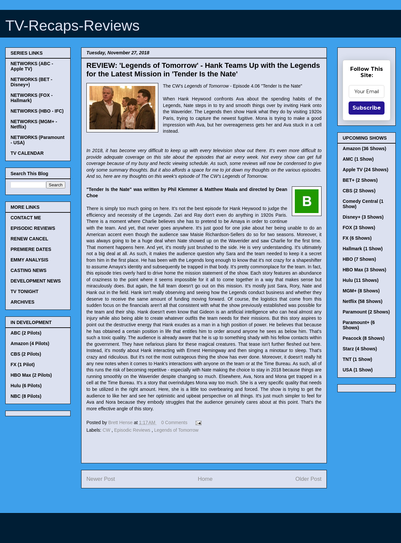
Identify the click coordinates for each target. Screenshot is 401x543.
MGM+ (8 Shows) (361, 290)
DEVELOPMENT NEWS (36, 281)
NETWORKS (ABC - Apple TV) (32, 66)
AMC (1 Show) (358, 159)
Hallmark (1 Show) (363, 248)
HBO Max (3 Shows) (364, 269)
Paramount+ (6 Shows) (359, 325)
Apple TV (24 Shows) (365, 169)
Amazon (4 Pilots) (30, 343)
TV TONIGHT (25, 291)
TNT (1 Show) (357, 359)
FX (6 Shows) (357, 238)
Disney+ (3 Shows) (363, 217)
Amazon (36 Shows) (364, 148)
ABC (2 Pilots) (26, 333)
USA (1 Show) (358, 369)
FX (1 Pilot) (23, 364)
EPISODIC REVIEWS (33, 228)
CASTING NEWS (28, 270)
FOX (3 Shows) (359, 227)
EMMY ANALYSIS (29, 259)
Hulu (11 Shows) (361, 280)
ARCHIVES (22, 302)
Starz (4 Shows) (360, 348)
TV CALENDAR (27, 153)
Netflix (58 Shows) (363, 301)
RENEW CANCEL (29, 238)
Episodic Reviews (133, 430)
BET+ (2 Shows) (360, 180)
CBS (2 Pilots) (26, 354)
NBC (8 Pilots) (26, 396)
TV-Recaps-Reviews (72, 25)
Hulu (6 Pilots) (26, 385)
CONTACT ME (26, 217)
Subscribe (367, 108)
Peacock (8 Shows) (364, 338)
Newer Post (100, 479)
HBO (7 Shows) (359, 259)
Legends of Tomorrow (176, 430)
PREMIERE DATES (31, 249)
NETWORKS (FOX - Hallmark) (32, 98)
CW (107, 430)
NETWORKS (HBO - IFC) (37, 111)
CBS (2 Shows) (359, 190)
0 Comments (174, 422)
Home (205, 479)
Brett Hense (121, 422)
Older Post (308, 479)
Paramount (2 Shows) (366, 311)
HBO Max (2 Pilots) (31, 375)
